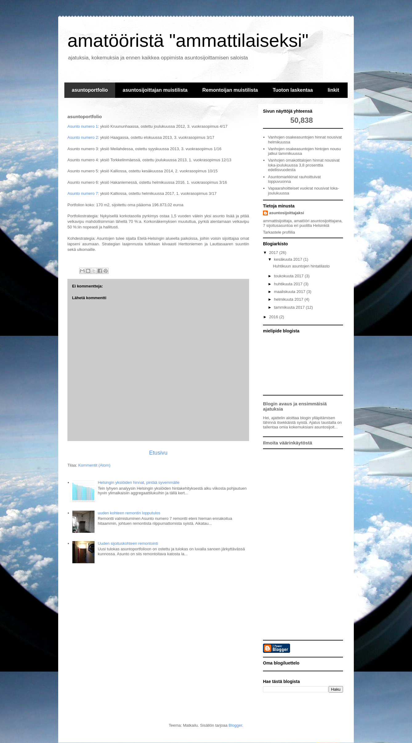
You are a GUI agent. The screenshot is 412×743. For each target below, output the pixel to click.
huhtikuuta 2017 (289, 284)
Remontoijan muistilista (230, 90)
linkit (333, 90)
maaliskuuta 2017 (290, 291)
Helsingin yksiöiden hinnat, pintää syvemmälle (138, 482)
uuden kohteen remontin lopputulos (129, 513)
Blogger (235, 725)
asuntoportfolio (90, 90)
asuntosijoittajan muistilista (155, 90)
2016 (274, 317)
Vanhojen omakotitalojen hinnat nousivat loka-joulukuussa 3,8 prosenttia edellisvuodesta (303, 165)
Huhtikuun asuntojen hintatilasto (301, 266)
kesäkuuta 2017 (288, 259)
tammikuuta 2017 (290, 307)
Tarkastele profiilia (279, 232)
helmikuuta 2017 (289, 299)
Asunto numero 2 (82, 137)
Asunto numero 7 (82, 193)
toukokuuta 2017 (289, 276)
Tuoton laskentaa (293, 90)
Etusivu (158, 453)
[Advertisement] (303, 544)
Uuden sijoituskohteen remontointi (128, 543)
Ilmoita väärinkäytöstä (287, 442)
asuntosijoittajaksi (286, 213)
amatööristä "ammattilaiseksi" (188, 40)
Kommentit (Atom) (94, 465)
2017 (274, 252)
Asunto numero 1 (82, 126)
